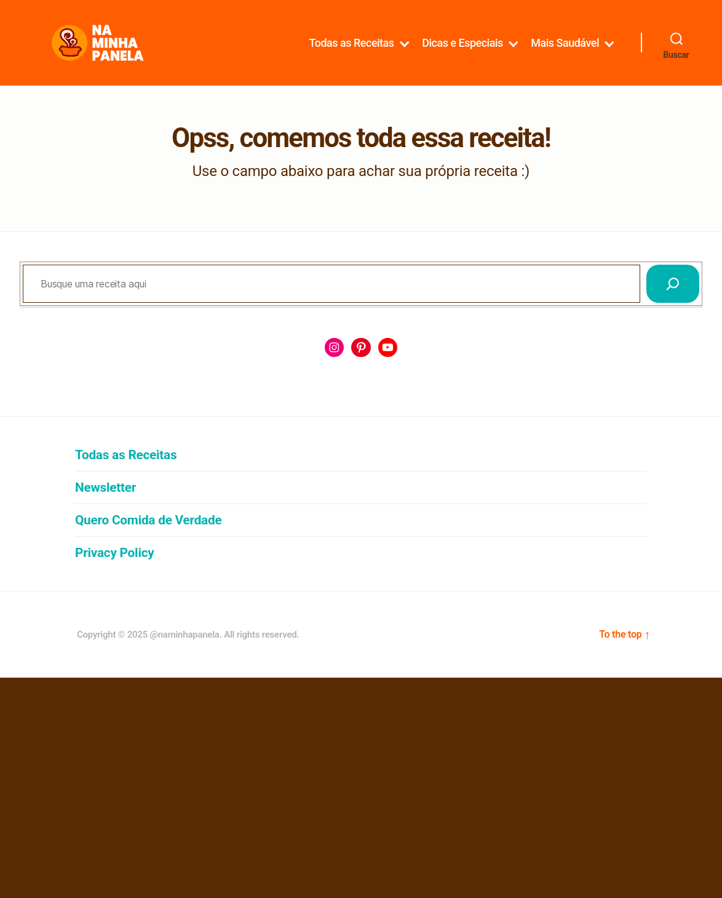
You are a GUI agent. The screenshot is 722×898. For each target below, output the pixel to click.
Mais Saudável (565, 53)
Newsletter (105, 510)
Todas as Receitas (351, 53)
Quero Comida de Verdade (148, 543)
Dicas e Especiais (462, 53)
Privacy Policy (114, 576)
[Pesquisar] (672, 306)
